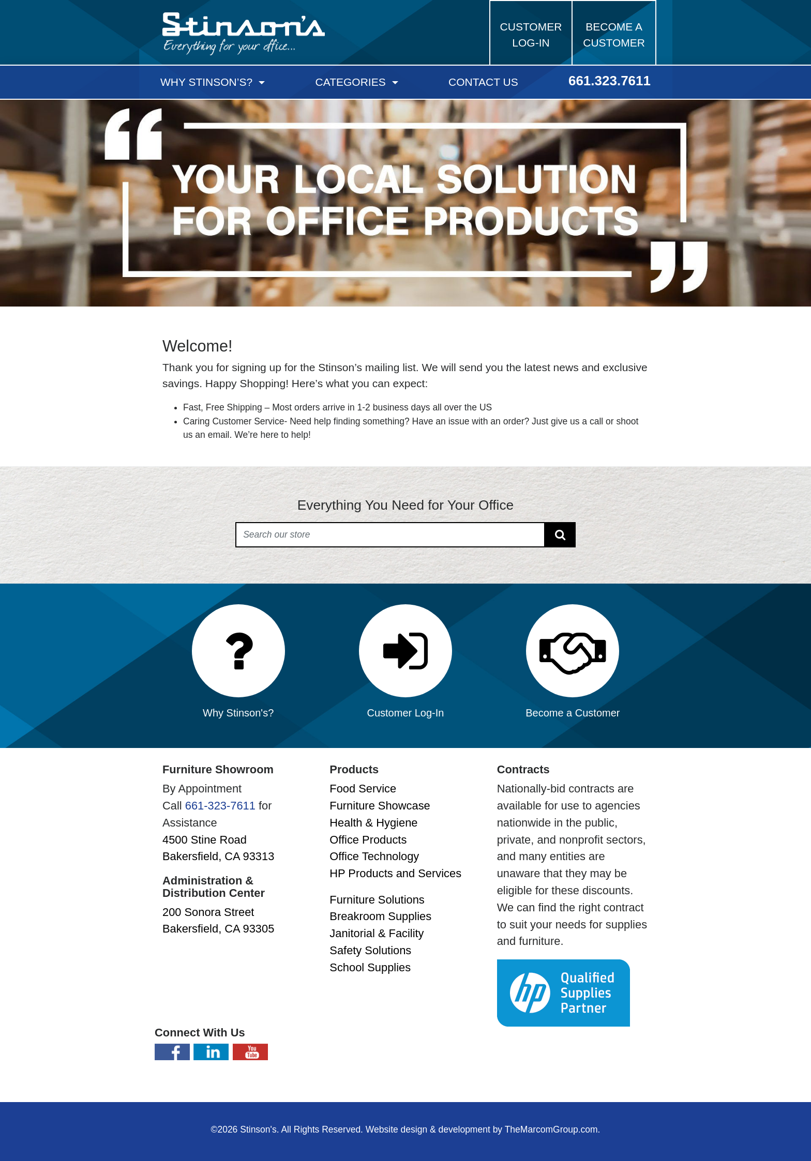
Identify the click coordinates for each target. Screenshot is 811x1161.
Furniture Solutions (376, 899)
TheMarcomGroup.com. (552, 1129)
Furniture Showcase (379, 805)
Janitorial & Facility (376, 933)
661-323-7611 (220, 805)
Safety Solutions (370, 950)
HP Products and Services (395, 873)
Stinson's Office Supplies (243, 33)
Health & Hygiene (373, 822)
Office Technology (374, 856)
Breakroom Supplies (380, 916)
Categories (352, 82)
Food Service (362, 788)
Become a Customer (614, 35)
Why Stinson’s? (208, 82)
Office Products (368, 839)
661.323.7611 (609, 80)
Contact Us (483, 82)
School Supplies (370, 967)
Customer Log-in (531, 35)
